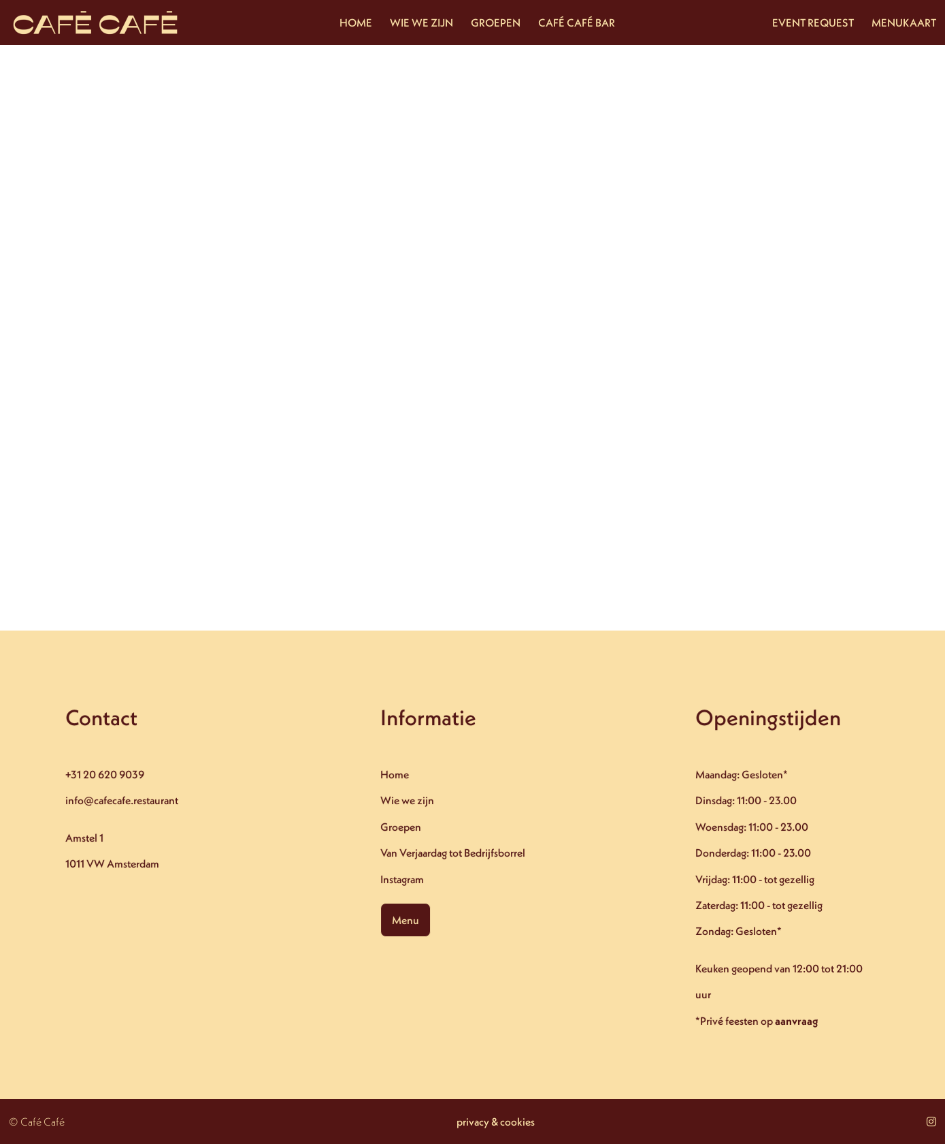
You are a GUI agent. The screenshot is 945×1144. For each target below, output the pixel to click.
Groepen (401, 826)
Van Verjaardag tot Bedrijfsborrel (453, 852)
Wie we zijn (408, 801)
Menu (406, 920)
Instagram (403, 879)
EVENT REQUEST (813, 22)
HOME (355, 22)
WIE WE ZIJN (421, 22)
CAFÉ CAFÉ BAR (576, 22)
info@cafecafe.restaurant (122, 801)
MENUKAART (904, 22)
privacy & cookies (496, 1121)
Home (395, 775)
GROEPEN (495, 22)
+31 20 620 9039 (105, 775)
